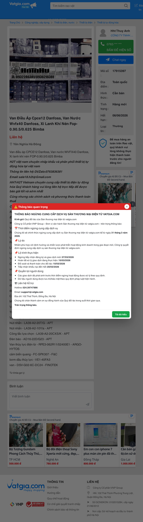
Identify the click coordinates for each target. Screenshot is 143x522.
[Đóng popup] (126, 206)
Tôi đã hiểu (121, 314)
